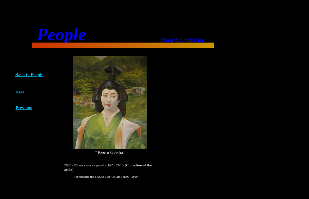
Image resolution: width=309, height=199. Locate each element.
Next (20, 92)
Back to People (29, 74)
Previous (24, 107)
